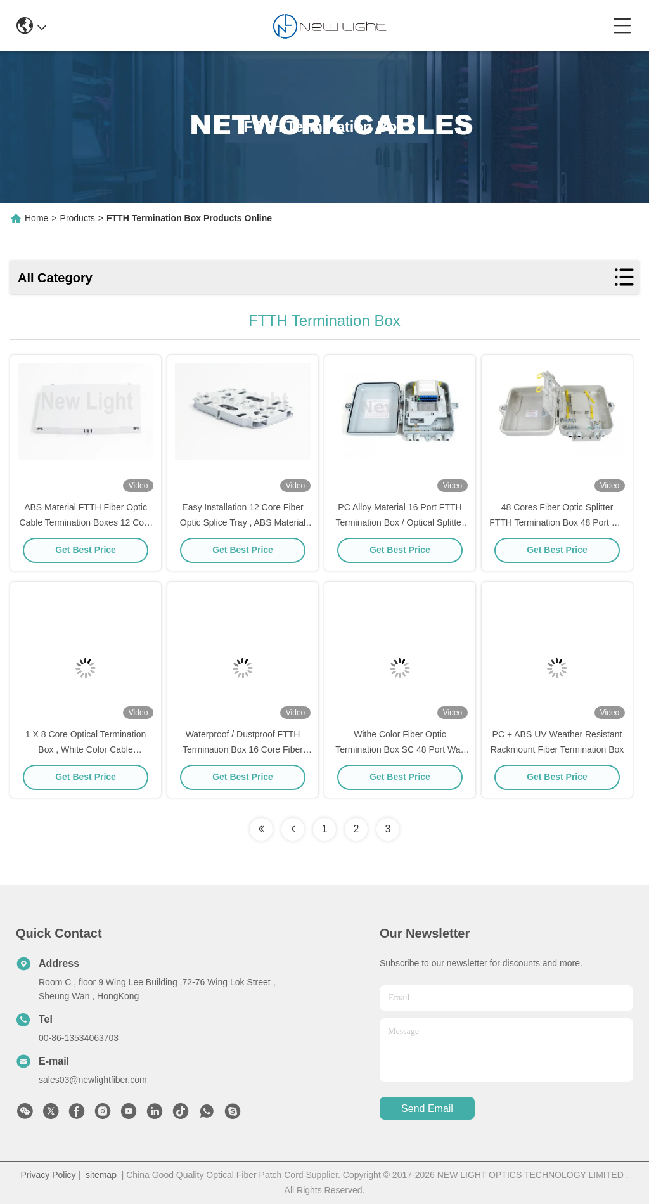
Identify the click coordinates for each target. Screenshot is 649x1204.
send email (427, 1108)
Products (77, 218)
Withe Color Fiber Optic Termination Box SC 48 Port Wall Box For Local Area (399, 749)
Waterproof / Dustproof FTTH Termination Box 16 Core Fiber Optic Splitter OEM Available (243, 749)
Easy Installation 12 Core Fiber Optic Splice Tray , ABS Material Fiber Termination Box (242, 522)
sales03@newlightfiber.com (93, 1080)
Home (36, 218)
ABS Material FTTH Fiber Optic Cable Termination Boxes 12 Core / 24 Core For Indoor (86, 522)
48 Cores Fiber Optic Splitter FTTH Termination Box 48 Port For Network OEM (557, 522)
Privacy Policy (47, 1175)
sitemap (101, 1175)
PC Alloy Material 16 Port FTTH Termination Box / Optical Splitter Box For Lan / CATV (399, 522)
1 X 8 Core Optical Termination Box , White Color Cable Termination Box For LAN (85, 749)
